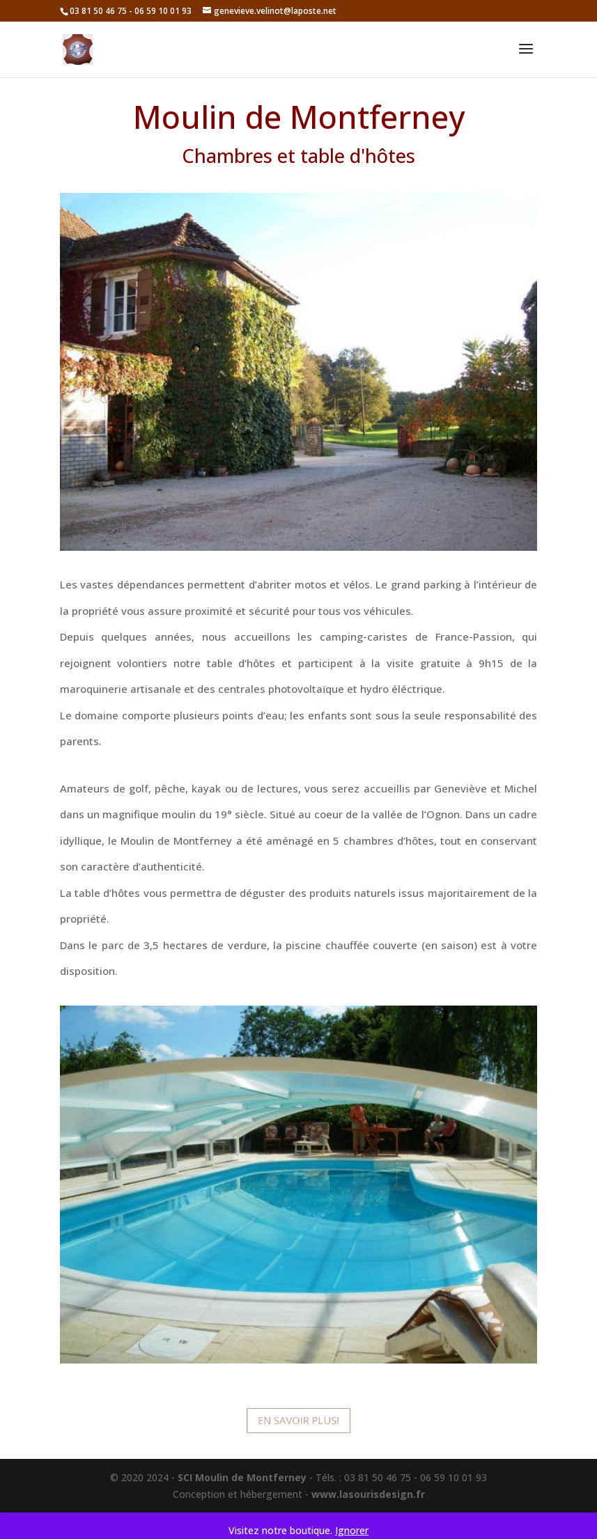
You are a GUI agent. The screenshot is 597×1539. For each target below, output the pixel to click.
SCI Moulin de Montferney (242, 1477)
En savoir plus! (298, 1420)
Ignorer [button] (352, 1530)
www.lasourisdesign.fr (368, 1494)
